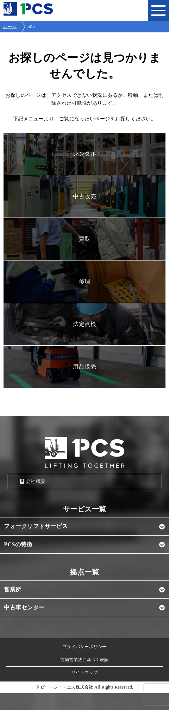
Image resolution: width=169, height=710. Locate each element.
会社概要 (33, 481)
